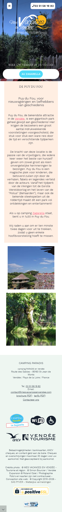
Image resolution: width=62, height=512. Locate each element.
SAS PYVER (17, 482)
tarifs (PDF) (40, 395)
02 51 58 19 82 (33, 386)
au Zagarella (31, 74)
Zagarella (38, 213)
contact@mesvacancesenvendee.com (31, 392)
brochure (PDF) (24, 395)
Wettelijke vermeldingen (38, 482)
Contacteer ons (31, 399)
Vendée (20, 119)
